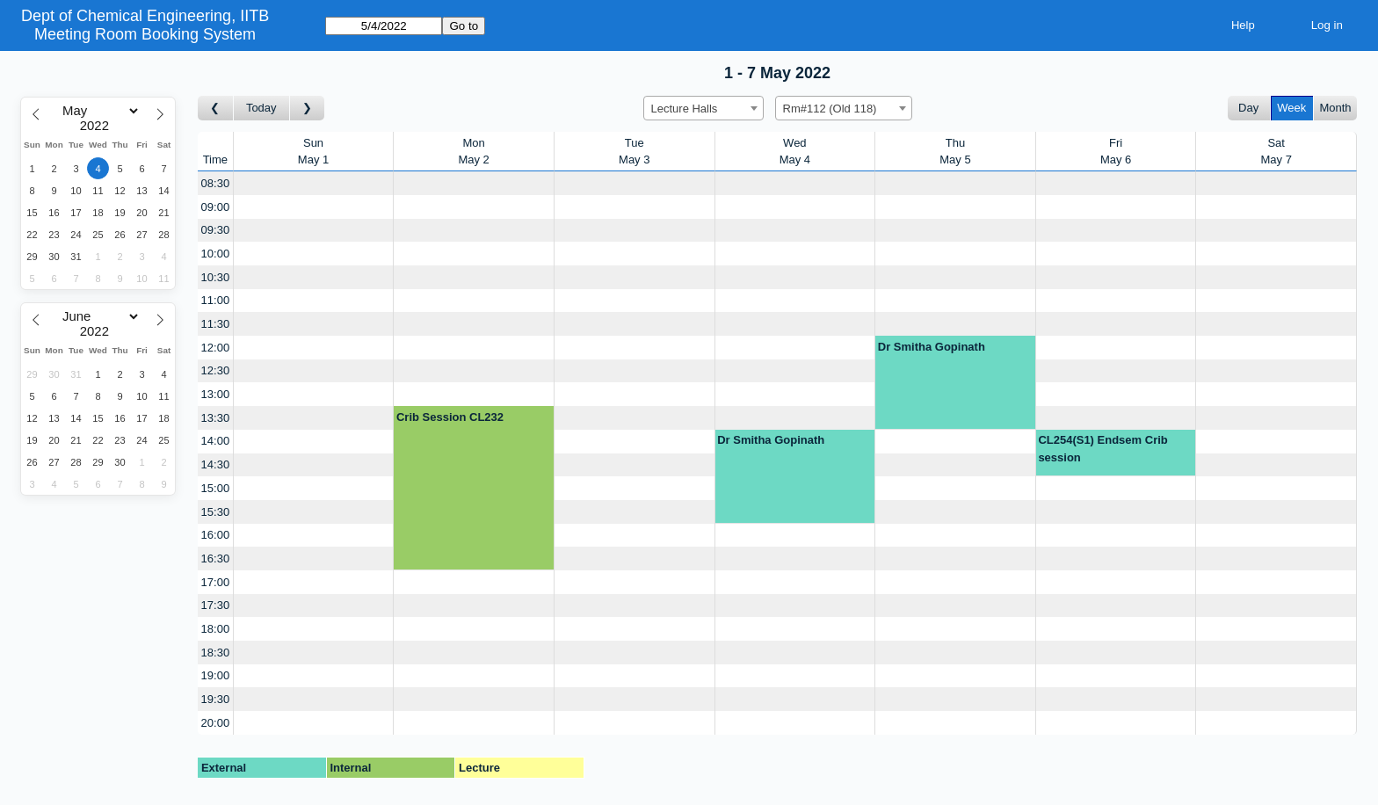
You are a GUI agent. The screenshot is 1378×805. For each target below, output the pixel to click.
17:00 (215, 582)
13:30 (215, 417)
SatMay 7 (1275, 151)
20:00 (215, 722)
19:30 (215, 699)
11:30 (215, 323)
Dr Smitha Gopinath (931, 346)
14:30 (215, 464)
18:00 (215, 628)
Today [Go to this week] (261, 107)
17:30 (215, 605)
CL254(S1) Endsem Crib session (1102, 448)
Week (1291, 107)
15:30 (215, 512)
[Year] (98, 126)
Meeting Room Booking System (145, 34)
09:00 (215, 207)
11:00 (215, 300)
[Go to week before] (216, 108)
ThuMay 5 (954, 151)
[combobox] (703, 108)
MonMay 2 (473, 151)
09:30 (215, 229)
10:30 (215, 277)
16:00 (215, 534)
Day (1248, 107)
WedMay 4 (795, 151)
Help (1243, 25)
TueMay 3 (634, 151)
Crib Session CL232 (450, 417)
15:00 (215, 488)
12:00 (215, 347)
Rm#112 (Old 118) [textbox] (830, 108)
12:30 (215, 370)
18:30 (215, 652)
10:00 (215, 253)
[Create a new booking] (314, 183)
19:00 (215, 675)
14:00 (215, 440)
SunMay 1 (313, 151)
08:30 (215, 183)
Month (1335, 107)
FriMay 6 (1115, 151)
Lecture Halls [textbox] (684, 108)
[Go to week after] (307, 108)
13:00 (215, 394)
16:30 (215, 558)
